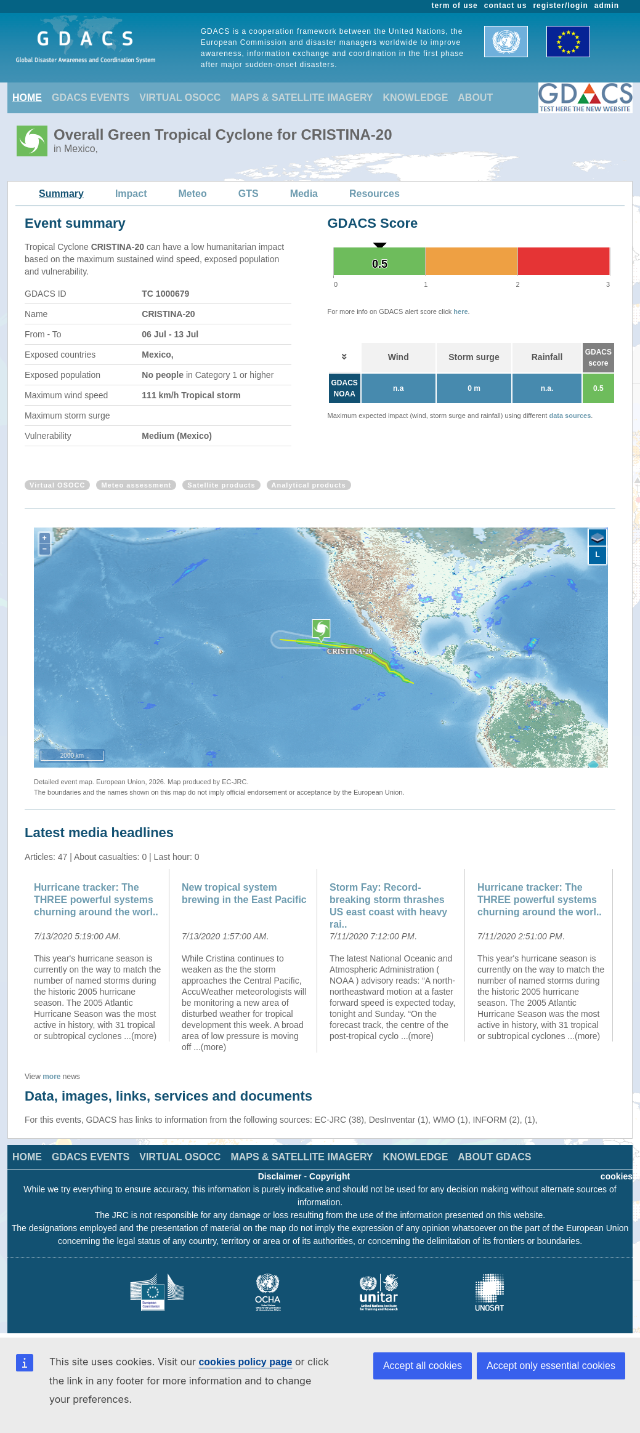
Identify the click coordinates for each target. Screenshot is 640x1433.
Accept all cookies (422, 1365)
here (460, 311)
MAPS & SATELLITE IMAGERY (301, 97)
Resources (374, 193)
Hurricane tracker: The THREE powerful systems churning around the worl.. (96, 899)
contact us (505, 5)
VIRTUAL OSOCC (180, 97)
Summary (61, 193)
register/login (560, 5)
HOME (27, 97)
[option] (98, 955)
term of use (455, 5)
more (51, 1076)
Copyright (329, 1176)
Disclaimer (280, 1176)
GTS (248, 193)
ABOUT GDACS (494, 1157)
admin (606, 5)
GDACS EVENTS (90, 97)
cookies (617, 1176)
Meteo (193, 193)
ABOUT (475, 97)
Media (304, 193)
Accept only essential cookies (551, 1365)
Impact (131, 193)
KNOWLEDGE (415, 97)
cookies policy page (245, 1362)
